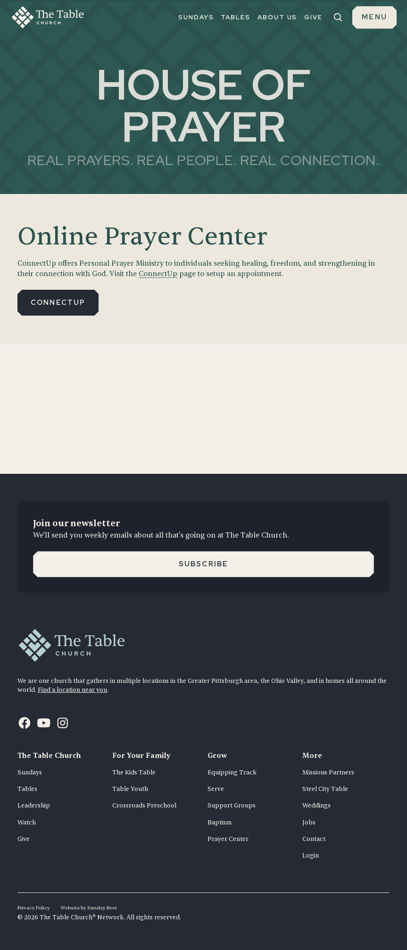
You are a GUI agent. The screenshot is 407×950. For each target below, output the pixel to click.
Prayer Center (228, 839)
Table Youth (130, 789)
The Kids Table (134, 772)
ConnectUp (158, 273)
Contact (313, 839)
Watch (26, 822)
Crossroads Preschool (144, 805)
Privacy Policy (33, 908)
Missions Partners (328, 772)
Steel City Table (325, 789)
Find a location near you (72, 690)
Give (23, 839)
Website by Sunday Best (88, 908)
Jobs (309, 822)
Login (310, 855)
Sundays (29, 772)
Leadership (33, 805)
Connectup (58, 302)
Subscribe (204, 564)
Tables (27, 789)
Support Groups (232, 805)
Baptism (220, 822)
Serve (216, 789)
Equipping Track (232, 772)
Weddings (316, 805)
